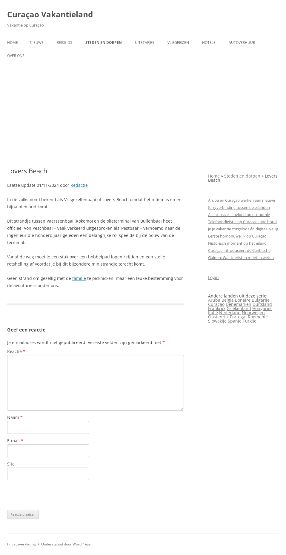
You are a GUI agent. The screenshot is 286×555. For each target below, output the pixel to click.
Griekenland (239, 308)
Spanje (235, 321)
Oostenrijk (218, 317)
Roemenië (258, 317)
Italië (213, 312)
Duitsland (262, 304)
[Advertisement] (143, 115)
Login (213, 277)
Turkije (249, 321)
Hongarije (262, 308)
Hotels (209, 42)
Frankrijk (216, 308)
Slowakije (217, 321)
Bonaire (242, 300)
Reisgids (64, 42)
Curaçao (216, 304)
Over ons (15, 55)
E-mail (15, 440)
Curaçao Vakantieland (50, 14)
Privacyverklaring (21, 544)
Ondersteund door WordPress (66, 544)
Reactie (16, 351)
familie (79, 278)
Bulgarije (261, 300)
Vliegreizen (178, 42)
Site (11, 464)
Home (12, 42)
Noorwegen (253, 312)
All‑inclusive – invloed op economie (239, 214)
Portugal (238, 317)
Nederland (230, 312)
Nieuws (37, 42)
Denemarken (238, 304)
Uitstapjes (144, 42)
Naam (15, 417)
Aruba (214, 300)
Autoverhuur (242, 42)
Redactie (79, 185)
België (228, 300)
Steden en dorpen (103, 42)
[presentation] (52, 495)
